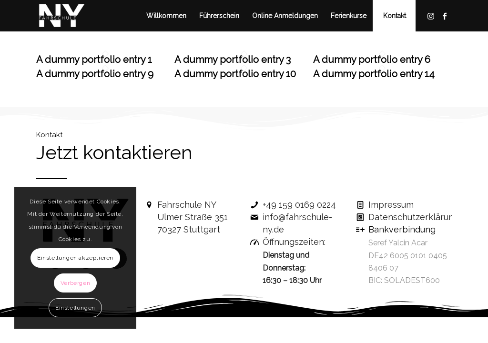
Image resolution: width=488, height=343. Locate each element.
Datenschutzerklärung (413, 217)
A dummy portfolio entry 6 (371, 59)
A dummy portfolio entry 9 (94, 74)
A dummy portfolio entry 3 (232, 59)
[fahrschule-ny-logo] (61, 15)
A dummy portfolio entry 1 (94, 59)
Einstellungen (75, 307)
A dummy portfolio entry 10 (235, 74)
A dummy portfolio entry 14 (374, 74)
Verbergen (75, 283)
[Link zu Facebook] (444, 15)
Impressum (391, 205)
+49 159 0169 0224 (299, 205)
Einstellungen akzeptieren (75, 257)
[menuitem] (166, 15)
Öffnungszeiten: (294, 242)
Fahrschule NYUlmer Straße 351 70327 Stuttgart (192, 217)
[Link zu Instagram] (430, 15)
